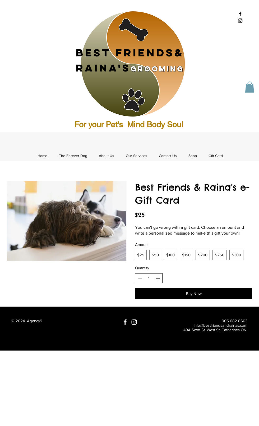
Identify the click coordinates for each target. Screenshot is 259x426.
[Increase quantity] (158, 278)
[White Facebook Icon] (125, 322)
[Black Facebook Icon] (240, 14)
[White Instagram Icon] (134, 322)
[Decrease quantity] (140, 278)
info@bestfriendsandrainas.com (220, 325)
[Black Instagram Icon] (240, 21)
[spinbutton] (149, 278)
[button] (249, 87)
